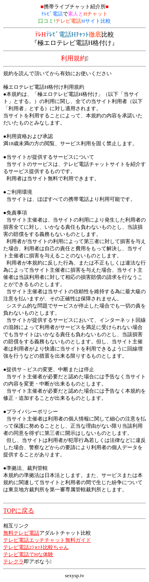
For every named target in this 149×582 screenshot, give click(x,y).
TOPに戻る (18, 510)
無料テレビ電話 (21, 533)
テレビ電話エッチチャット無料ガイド (47, 540)
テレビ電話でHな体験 (28, 554)
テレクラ (13, 561)
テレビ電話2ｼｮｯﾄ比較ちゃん (36, 547)
